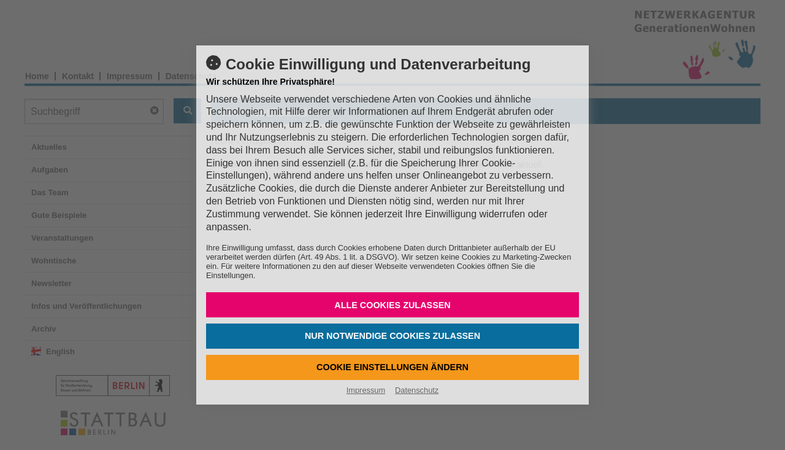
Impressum (366, 390)
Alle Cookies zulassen (392, 305)
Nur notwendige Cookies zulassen (392, 336)
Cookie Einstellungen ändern (392, 367)
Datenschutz (416, 390)
